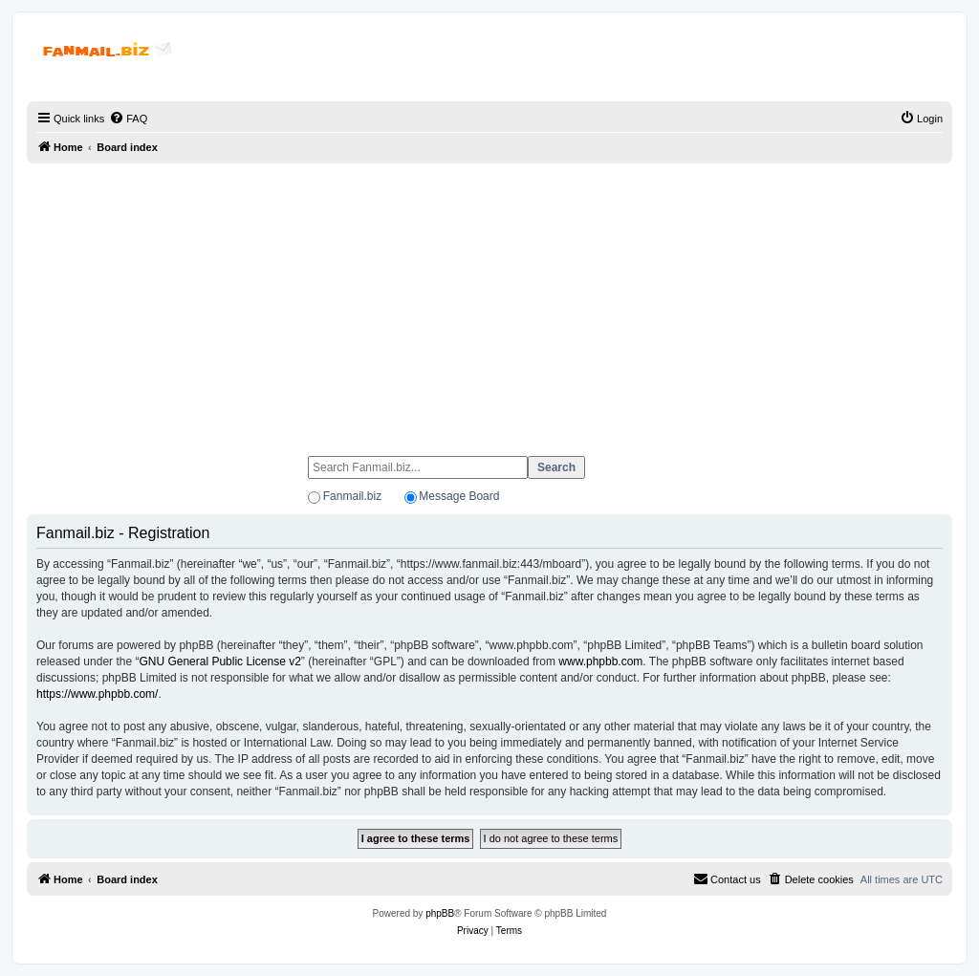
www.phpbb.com (600, 661)
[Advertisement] (489, 301)
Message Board (459, 496)
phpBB (439, 913)
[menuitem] (128, 118)
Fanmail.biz (352, 496)
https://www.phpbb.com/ (97, 694)
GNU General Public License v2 (219, 661)
